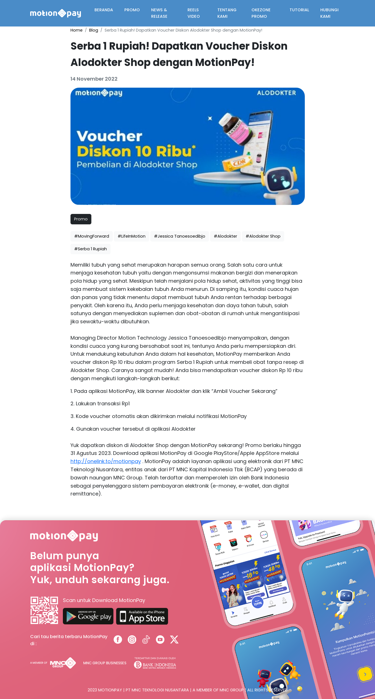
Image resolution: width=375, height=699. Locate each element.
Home (76, 30)
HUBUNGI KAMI (329, 13)
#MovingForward (91, 236)
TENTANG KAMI (227, 13)
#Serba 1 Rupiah (90, 249)
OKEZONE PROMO (261, 13)
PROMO (132, 10)
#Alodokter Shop (263, 236)
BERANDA (103, 10)
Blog (93, 30)
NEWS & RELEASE (159, 13)
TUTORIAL (299, 10)
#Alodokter (225, 236)
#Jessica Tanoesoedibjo (179, 236)
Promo (81, 219)
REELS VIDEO (194, 13)
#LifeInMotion (131, 236)
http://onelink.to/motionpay (105, 461)
